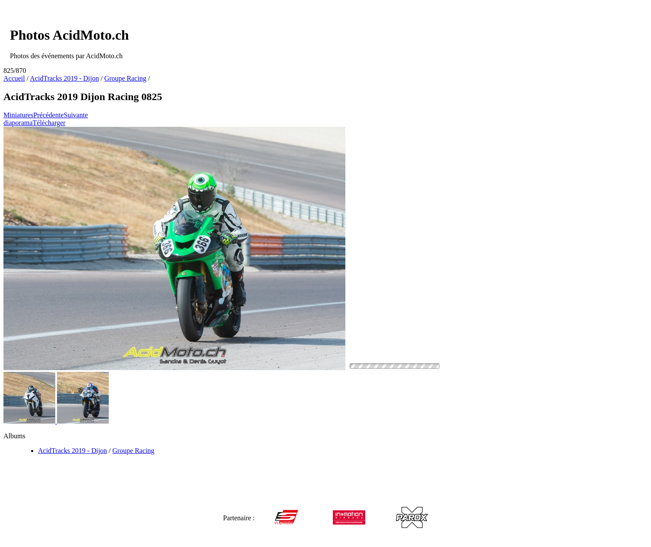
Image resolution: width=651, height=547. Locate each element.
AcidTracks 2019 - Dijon (64, 78)
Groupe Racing (125, 78)
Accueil (14, 78)
